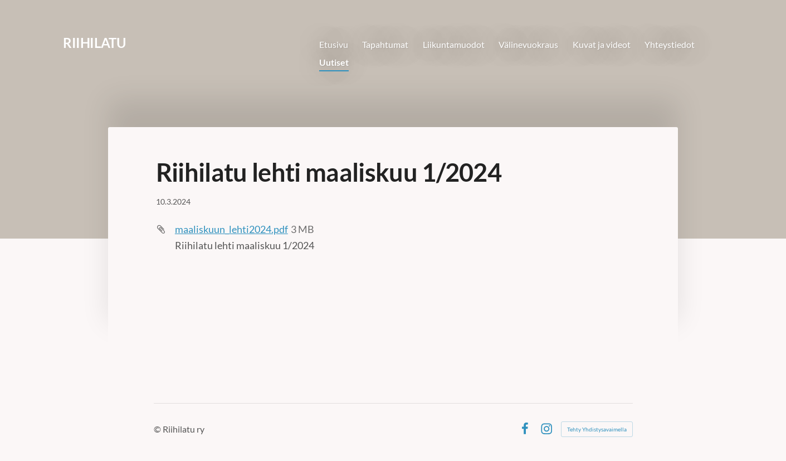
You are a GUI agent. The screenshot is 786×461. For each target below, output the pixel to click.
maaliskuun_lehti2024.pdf (231, 229)
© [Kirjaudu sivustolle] (158, 429)
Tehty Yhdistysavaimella (597, 429)
